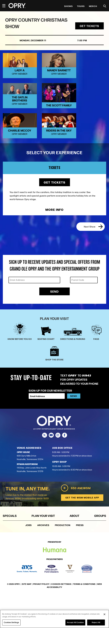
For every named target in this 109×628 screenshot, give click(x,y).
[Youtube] (51, 468)
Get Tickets (89, 26)
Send (54, 324)
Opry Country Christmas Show (27, 23)
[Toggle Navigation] (5, 5)
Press (80, 558)
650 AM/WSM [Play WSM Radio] (75, 520)
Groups (100, 548)
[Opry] (17, 5)
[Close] (104, 614)
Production (62, 558)
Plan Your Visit (43, 548)
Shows (68, 6)
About (74, 548)
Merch (93, 6)
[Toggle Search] (104, 6)
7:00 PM (79, 41)
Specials (10, 548)
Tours (81, 6)
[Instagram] (57, 468)
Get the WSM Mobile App (82, 530)
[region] (54, 619)
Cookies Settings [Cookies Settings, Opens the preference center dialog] (11, 622)
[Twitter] (44, 468)
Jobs (28, 558)
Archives (43, 558)
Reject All (96, 622)
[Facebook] (64, 468)
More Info (54, 242)
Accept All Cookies (75, 622)
